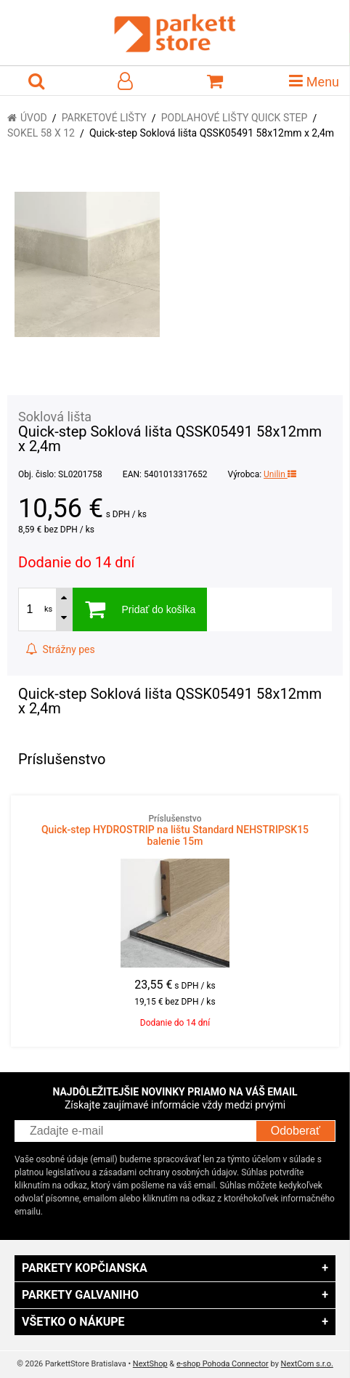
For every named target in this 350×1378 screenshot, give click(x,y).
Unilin (280, 474)
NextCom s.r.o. (307, 1364)
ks (48, 609)
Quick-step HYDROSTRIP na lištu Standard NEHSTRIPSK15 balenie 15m (175, 830)
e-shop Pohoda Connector (222, 1364)
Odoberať (295, 1130)
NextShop (150, 1364)
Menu (314, 80)
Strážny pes (60, 649)
